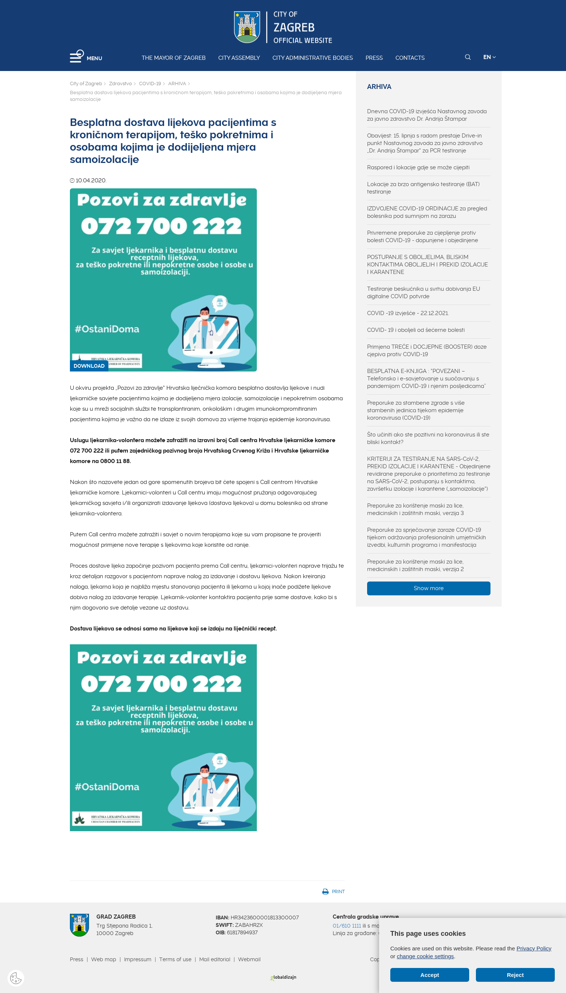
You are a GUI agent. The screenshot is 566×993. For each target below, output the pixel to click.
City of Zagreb (86, 83)
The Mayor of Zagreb (174, 58)
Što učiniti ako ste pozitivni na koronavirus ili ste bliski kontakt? (428, 438)
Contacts (410, 58)
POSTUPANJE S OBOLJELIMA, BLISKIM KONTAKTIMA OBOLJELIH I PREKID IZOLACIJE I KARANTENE (427, 264)
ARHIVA (177, 83)
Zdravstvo (120, 83)
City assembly (239, 58)
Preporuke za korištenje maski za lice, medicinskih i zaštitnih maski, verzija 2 (415, 565)
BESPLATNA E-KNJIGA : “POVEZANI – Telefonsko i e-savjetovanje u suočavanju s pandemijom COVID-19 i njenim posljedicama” (426, 378)
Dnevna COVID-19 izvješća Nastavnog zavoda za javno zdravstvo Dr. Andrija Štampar (427, 115)
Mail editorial (214, 959)
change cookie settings (425, 956)
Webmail (249, 959)
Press (374, 58)
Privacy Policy (534, 948)
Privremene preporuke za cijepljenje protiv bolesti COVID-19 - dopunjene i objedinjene (422, 236)
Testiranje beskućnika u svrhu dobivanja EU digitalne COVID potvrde (423, 293)
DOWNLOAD (89, 366)
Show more (429, 588)
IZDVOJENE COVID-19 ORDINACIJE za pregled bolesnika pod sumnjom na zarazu (427, 212)
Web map (103, 959)
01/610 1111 (347, 926)
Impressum (137, 959)
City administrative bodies (313, 58)
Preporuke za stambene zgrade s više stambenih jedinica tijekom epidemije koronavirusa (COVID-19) (416, 410)
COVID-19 (150, 83)
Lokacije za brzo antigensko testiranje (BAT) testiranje (423, 188)
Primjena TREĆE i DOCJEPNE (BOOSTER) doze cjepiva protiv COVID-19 (427, 350)
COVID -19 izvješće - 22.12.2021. (408, 313)
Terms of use (175, 959)
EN (489, 57)
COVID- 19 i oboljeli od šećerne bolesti (416, 330)
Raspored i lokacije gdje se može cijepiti (418, 167)
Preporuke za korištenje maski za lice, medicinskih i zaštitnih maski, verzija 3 (415, 509)
